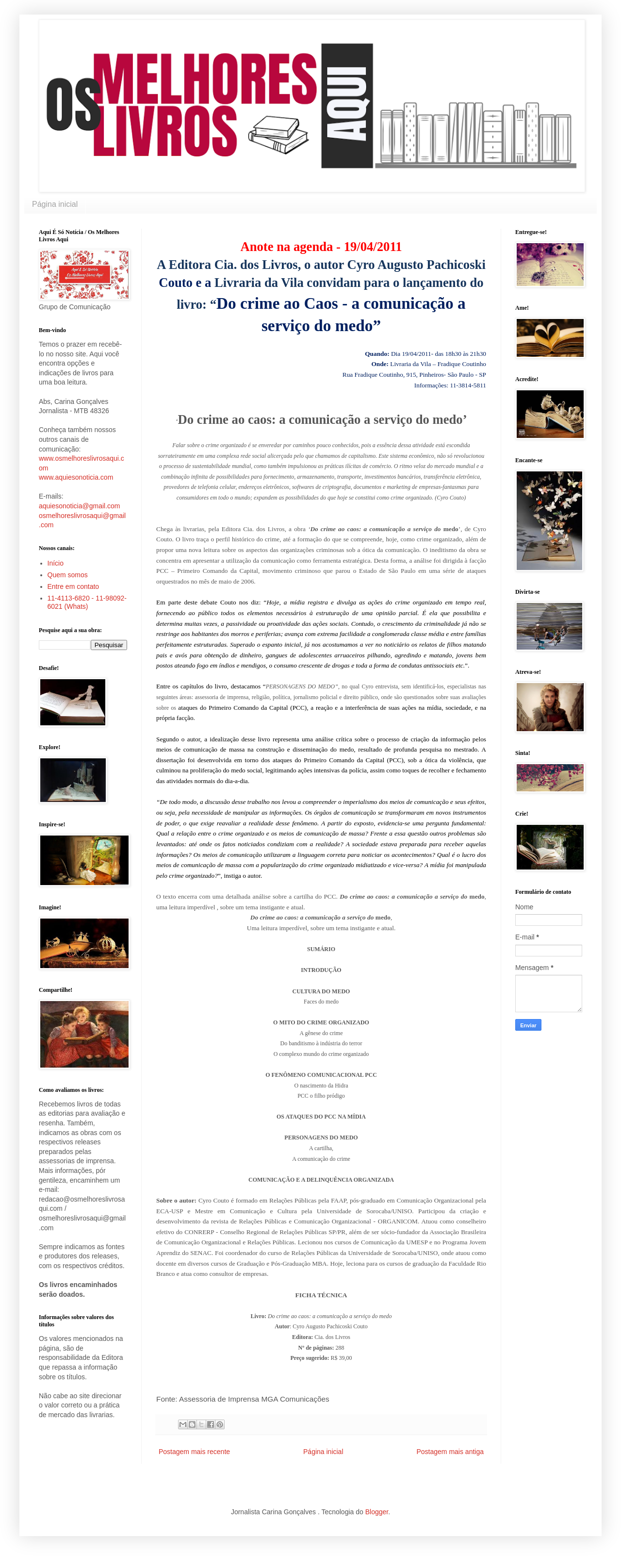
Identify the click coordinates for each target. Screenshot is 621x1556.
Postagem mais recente (194, 1452)
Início (56, 563)
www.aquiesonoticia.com (76, 477)
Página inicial (55, 204)
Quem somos (68, 575)
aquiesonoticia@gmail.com (79, 506)
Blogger (376, 1512)
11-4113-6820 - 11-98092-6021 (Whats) (87, 602)
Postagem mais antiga (450, 1452)
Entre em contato (73, 586)
